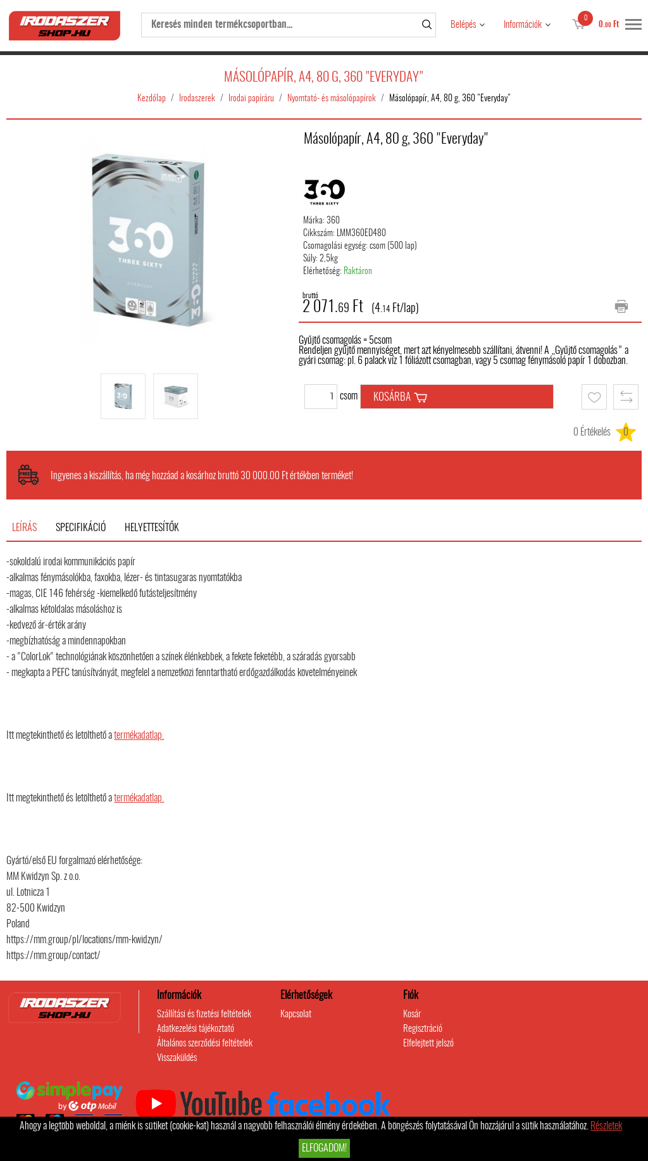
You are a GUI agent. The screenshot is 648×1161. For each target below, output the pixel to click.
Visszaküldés (177, 1058)
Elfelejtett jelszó (428, 1043)
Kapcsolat (295, 1014)
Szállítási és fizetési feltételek (204, 1014)
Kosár (412, 1014)
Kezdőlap (151, 98)
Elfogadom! (324, 1148)
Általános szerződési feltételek (204, 1043)
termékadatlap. (139, 736)
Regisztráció (422, 1029)
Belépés (463, 25)
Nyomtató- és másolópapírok (331, 98)
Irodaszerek (197, 98)
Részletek (606, 1126)
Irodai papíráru (251, 98)
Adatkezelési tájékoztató (195, 1029)
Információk (523, 25)
